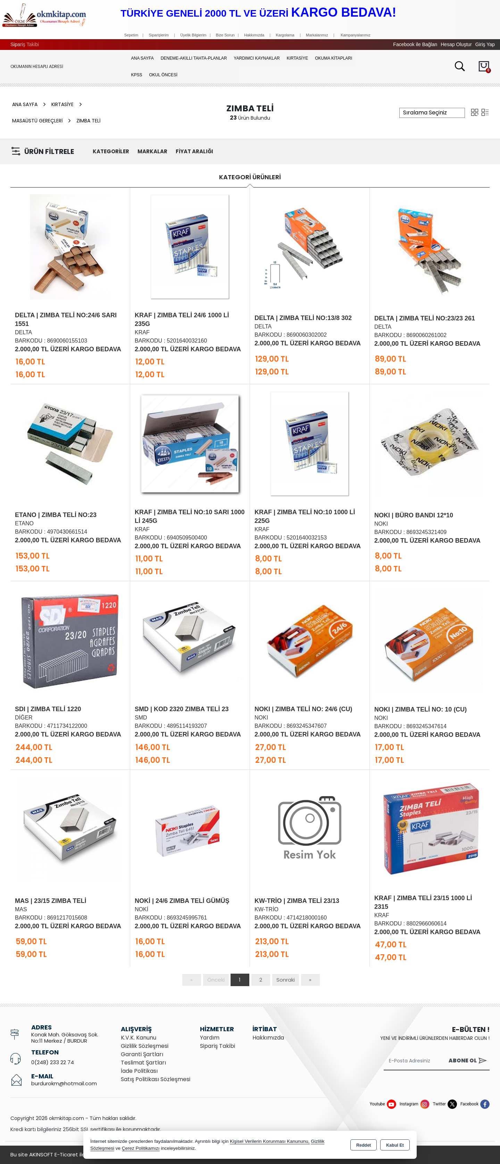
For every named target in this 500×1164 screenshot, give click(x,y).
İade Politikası (139, 1071)
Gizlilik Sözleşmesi (144, 1046)
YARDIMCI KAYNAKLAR (257, 58)
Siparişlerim (158, 35)
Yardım (209, 1038)
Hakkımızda (254, 35)
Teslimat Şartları (143, 1063)
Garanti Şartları (142, 1054)
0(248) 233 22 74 (52, 1062)
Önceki (216, 979)
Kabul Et (395, 1145)
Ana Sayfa (142, 58)
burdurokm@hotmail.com (64, 1083)
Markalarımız (317, 35)
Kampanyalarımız (355, 35)
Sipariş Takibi (24, 44)
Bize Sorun (226, 35)
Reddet (363, 1145)
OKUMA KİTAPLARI (333, 58)
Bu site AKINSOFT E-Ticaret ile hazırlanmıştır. (66, 1154)
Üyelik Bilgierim (193, 35)
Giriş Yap (485, 44)
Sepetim (131, 35)
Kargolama (285, 35)
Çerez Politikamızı (141, 1148)
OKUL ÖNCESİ (163, 74)
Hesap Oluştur (456, 44)
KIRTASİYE (297, 58)
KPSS (136, 74)
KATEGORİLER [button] (111, 151)
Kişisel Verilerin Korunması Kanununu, (270, 1141)
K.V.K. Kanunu (138, 1038)
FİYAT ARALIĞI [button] (194, 151)
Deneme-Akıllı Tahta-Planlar (194, 58)
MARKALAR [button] (152, 151)
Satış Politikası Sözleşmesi (155, 1079)
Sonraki (285, 979)
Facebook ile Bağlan (415, 44)
